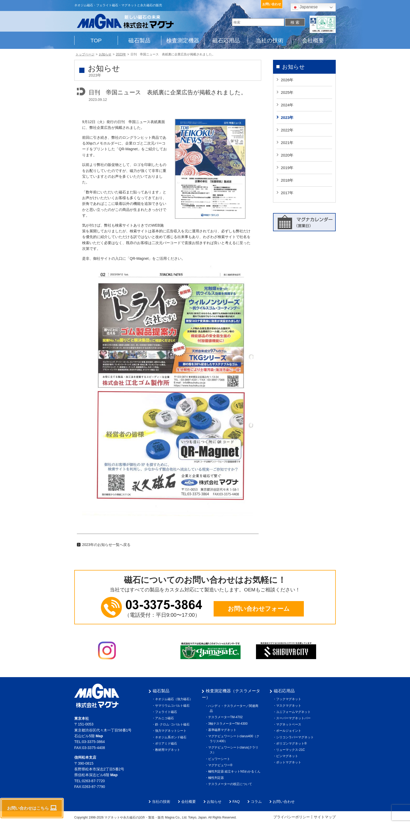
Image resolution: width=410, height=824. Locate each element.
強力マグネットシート (171, 731)
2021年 (287, 142)
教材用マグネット (168, 750)
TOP (96, 40)
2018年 (287, 180)
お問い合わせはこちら (32, 807)
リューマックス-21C (291, 750)
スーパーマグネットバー (294, 718)
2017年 (287, 193)
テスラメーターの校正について (231, 784)
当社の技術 (269, 40)
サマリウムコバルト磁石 (173, 705)
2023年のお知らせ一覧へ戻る (106, 545)
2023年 (287, 117)
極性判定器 (217, 778)
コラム (256, 801)
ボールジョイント (289, 731)
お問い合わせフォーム (259, 608)
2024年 (287, 105)
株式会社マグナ (96, 696)
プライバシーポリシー (291, 817)
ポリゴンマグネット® (292, 743)
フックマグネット (289, 699)
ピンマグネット (288, 756)
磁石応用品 (226, 40)
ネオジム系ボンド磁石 (171, 737)
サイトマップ (325, 817)
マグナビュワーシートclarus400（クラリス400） (234, 738)
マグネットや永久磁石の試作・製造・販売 (134, 817)
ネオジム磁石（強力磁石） (175, 699)
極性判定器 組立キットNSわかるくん (235, 771)
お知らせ (293, 67)
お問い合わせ (271, 4)
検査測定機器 (182, 40)
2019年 (287, 167)
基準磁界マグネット (223, 730)
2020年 (287, 155)
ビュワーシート (220, 759)
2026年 (287, 80)
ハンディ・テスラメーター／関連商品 (234, 708)
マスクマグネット (289, 705)
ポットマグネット (289, 762)
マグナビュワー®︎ (221, 765)
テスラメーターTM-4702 (226, 717)
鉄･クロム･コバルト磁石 (173, 724)
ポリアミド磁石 (167, 743)
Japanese (305, 7)
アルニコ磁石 (165, 718)
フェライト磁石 (167, 712)
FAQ (236, 801)
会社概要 (313, 40)
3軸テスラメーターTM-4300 (229, 723)
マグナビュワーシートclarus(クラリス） (234, 750)
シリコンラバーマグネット (296, 737)
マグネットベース (289, 724)
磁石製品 (139, 40)
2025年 (287, 92)
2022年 (287, 130)
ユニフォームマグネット (294, 712)
